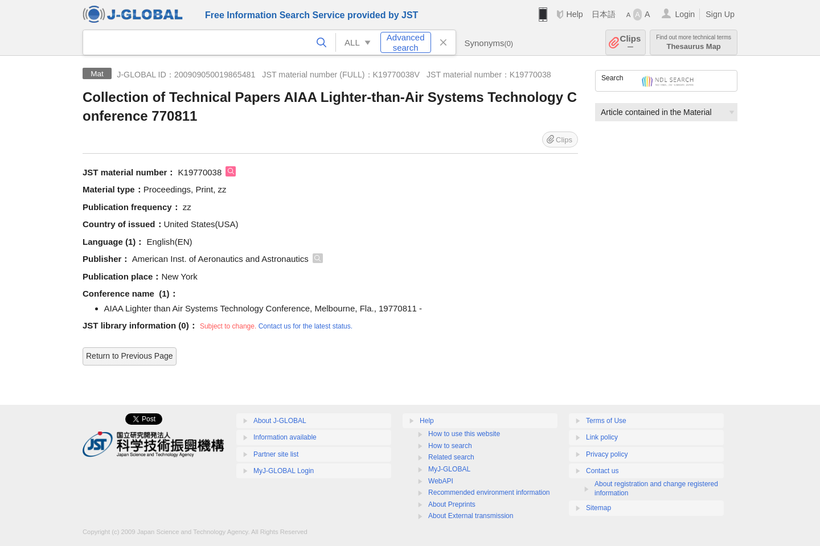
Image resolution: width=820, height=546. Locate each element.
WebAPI (440, 481)
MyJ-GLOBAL (449, 469)
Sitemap (598, 508)
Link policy (602, 437)
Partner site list (275, 454)
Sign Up (720, 14)
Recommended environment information (489, 492)
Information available (285, 437)
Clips (630, 42)
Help (574, 14)
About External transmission (470, 516)
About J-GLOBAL (279, 421)
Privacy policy (607, 454)
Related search (451, 457)
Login (685, 14)
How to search (450, 446)
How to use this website (464, 434)
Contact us (602, 471)
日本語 (604, 14)
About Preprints (451, 504)
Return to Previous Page (129, 355)
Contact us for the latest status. (305, 326)
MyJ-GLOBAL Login (283, 471)
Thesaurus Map (693, 42)
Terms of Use (606, 421)
